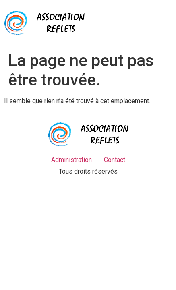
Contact (114, 160)
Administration (71, 160)
